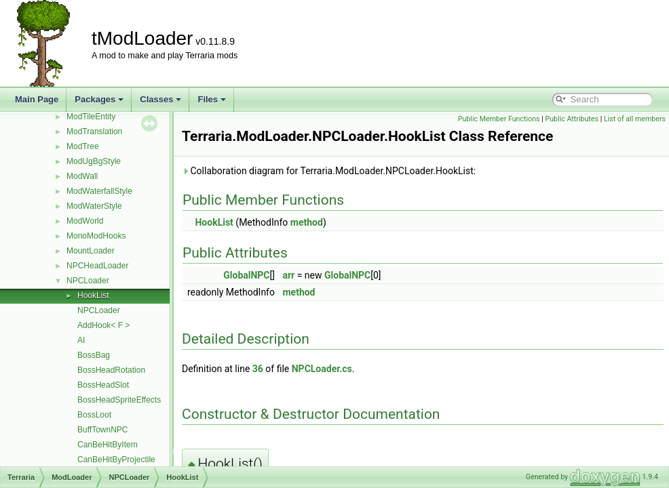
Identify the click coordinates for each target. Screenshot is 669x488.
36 (257, 368)
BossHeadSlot (103, 385)
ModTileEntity (90, 116)
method (306, 222)
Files (211, 99)
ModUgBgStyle (93, 161)
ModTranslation (94, 131)
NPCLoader (87, 280)
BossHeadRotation (111, 370)
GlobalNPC (246, 275)
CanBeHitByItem (107, 444)
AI (81, 340)
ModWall (82, 176)
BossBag (93, 355)
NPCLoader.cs (322, 368)
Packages (99, 99)
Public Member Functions (499, 119)
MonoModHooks (96, 236)
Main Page (36, 99)
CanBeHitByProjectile (116, 459)
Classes (160, 99)
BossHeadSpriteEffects (119, 400)
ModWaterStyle (94, 206)
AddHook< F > (103, 325)
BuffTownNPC (102, 429)
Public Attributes (571, 119)
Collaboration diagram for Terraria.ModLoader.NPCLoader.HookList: (329, 170)
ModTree (82, 146)
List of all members (635, 119)
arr (288, 275)
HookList (93, 295)
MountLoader (90, 251)
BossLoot (94, 415)
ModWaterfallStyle (99, 191)
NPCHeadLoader (97, 265)
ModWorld (84, 221)
